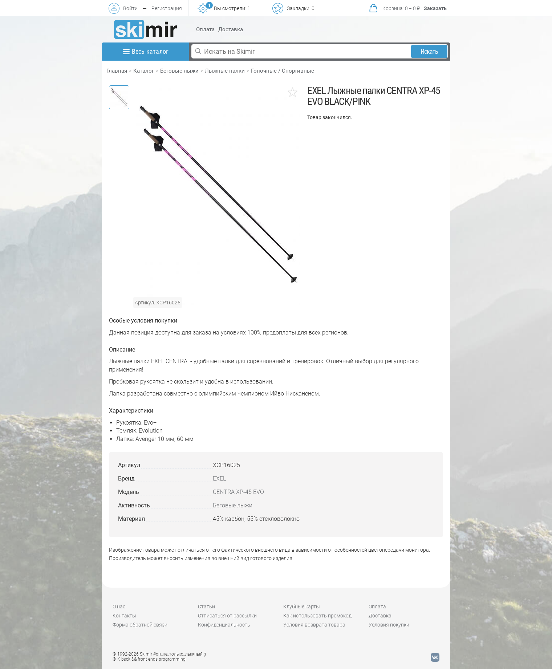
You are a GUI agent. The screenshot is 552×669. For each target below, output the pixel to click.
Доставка (230, 29)
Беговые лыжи (179, 71)
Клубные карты (301, 606)
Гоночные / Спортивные (282, 71)
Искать (429, 51)
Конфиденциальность (224, 625)
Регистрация (166, 8)
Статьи (206, 606)
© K (149, 659)
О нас (119, 606)
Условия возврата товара (314, 625)
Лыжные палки (225, 71)
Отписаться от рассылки (227, 616)
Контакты (124, 616)
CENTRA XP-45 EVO (238, 491)
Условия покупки (389, 625)
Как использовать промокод (317, 616)
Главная (116, 71)
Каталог (143, 71)
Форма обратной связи (140, 625)
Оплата (205, 29)
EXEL (219, 478)
